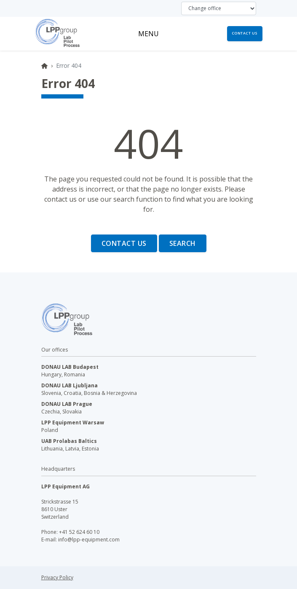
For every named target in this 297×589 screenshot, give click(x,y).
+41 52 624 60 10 (79, 532)
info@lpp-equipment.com (89, 539)
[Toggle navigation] (148, 33)
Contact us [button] (245, 33)
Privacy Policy (57, 577)
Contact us (124, 243)
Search (182, 243)
